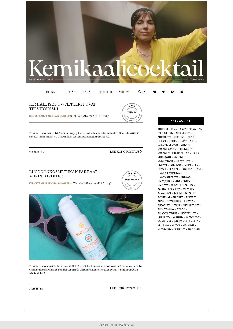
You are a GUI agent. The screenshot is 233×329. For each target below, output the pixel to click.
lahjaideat (175, 165)
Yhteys (124, 92)
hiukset (162, 141)
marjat (176, 181)
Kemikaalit (186, 149)
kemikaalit (164, 153)
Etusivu (52, 92)
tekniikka (169, 209)
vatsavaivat (192, 217)
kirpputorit (164, 157)
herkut (191, 137)
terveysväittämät (167, 213)
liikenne (162, 169)
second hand (174, 201)
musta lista (186, 185)
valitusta (178, 217)
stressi (176, 205)
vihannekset (175, 221)
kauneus (185, 145)
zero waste (194, 229)
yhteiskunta (164, 229)
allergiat (163, 129)
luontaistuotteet (168, 177)
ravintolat (164, 197)
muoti (174, 185)
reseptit (191, 197)
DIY (200, 129)
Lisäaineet (186, 169)
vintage (176, 225)
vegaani (162, 221)
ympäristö (179, 229)
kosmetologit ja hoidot (171, 161)
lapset (187, 165)
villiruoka (163, 225)
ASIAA (174, 129)
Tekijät (86, 92)
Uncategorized (188, 213)
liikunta (173, 169)
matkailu (188, 181)
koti (188, 161)
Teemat (69, 92)
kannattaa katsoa (168, 145)
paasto (162, 189)
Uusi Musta (164, 217)
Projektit (105, 92)
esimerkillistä (165, 133)
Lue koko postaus (121, 151)
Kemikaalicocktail (168, 149)
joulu (192, 141)
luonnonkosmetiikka (169, 173)
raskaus (189, 193)
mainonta (186, 177)
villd (195, 221)
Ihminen (173, 141)
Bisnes (183, 129)
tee (160, 209)
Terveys (181, 209)
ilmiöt (183, 141)
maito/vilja (164, 181)
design (192, 129)
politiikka (188, 189)
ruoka (161, 201)
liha (196, 165)
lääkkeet (162, 165)
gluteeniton (164, 137)
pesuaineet (174, 189)
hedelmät (179, 137)
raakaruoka (164, 193)
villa (187, 221)
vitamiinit (188, 225)
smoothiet (164, 205)
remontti (178, 197)
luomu (198, 169)
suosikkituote (191, 205)
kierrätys (177, 153)
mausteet (163, 185)
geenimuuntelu (184, 133)
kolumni (178, 157)
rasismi (178, 193)
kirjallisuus (192, 153)
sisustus (188, 201)
